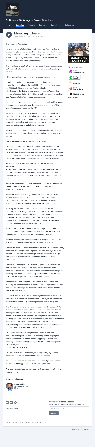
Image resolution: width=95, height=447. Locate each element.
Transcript (22, 44)
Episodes (20, 25)
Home (8, 25)
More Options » (73, 97)
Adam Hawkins (19, 384)
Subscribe (69, 25)
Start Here (55, 25)
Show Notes (10, 44)
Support (42, 25)
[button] (9, 35)
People (31, 25)
